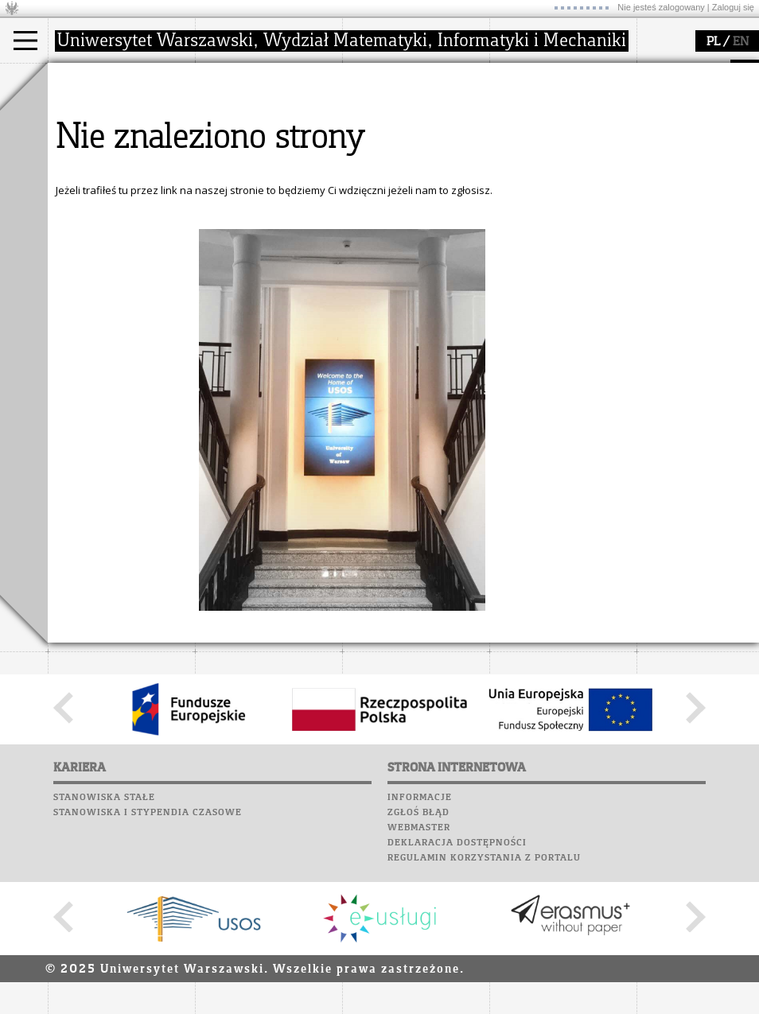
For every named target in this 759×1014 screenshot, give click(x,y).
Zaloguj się (733, 7)
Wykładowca (98, 153)
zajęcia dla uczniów (555, 110)
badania (380, 77)
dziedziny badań (402, 110)
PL (713, 42)
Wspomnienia (87, 309)
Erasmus (89, 167)
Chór (134, 294)
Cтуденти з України (117, 181)
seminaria (386, 124)
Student (87, 124)
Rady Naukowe (251, 153)
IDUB (373, 181)
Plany (119, 234)
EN (741, 42)
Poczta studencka (102, 264)
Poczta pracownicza (109, 279)
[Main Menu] (25, 40)
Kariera (168, 234)
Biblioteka (80, 294)
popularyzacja (551, 77)
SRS (117, 218)
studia (79, 77)
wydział (233, 77)
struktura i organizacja (269, 124)
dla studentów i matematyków (546, 145)
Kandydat (91, 110)
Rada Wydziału (251, 138)
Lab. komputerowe (102, 249)
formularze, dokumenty (272, 181)
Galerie (155, 309)
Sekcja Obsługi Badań (414, 167)
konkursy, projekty (554, 181)
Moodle (71, 234)
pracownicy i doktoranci (272, 167)
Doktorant (92, 138)
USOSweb (74, 218)
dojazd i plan (246, 110)
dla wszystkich (544, 167)
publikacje (386, 138)
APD (145, 218)
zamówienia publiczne (269, 195)
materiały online (548, 124)
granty (377, 153)
